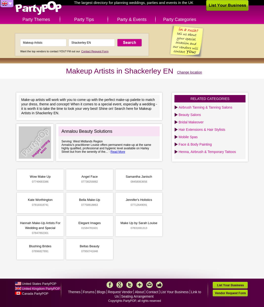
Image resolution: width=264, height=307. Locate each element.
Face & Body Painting (195, 144)
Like (159, 285)
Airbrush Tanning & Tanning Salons (205, 107)
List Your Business (174, 292)
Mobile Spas (188, 137)
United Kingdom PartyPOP (41, 288)
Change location (189, 72)
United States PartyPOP (39, 284)
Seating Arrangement (137, 296)
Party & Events (132, 19)
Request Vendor (120, 292)
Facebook (110, 285)
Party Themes (36, 19)
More (139, 285)
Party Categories (179, 19)
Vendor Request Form (230, 293)
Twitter (129, 285)
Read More (118, 152)
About (139, 292)
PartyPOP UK (38, 8)
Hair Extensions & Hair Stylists (202, 130)
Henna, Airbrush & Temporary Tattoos (207, 152)
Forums (88, 292)
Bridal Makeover (191, 122)
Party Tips (84, 19)
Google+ (119, 285)
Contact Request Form (95, 51)
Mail (149, 285)
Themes (74, 292)
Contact (152, 292)
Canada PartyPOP (35, 293)
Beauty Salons (190, 115)
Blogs (101, 292)
